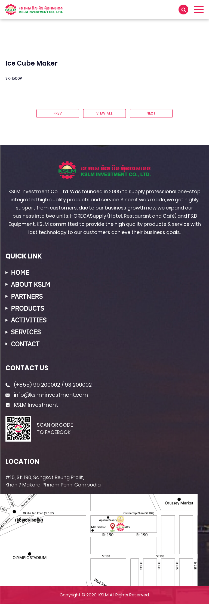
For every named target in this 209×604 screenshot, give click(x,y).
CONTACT (25, 344)
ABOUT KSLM (30, 284)
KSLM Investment (36, 405)
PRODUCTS (27, 308)
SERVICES (26, 332)
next (151, 113)
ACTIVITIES (29, 320)
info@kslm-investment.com (51, 395)
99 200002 (46, 385)
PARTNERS (27, 296)
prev (58, 113)
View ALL (104, 113)
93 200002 (78, 385)
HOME (20, 272)
